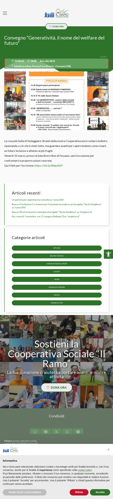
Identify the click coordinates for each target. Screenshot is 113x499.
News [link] (56, 279)
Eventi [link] (57, 271)
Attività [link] (56, 248)
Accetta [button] (100, 492)
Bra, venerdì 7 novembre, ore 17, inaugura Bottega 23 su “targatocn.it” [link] (46, 216)
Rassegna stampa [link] (57, 287)
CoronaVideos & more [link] (57, 264)
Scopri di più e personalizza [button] (24, 492)
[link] (108, 254)
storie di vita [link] (57, 303)
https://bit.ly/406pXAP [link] (49, 165)
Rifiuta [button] (79, 492)
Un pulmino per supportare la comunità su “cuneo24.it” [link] (38, 199)
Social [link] (57, 295)
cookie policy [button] (85, 470)
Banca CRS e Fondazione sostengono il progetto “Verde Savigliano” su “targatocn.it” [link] (52, 212)
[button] (108, 449)
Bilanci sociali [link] (57, 256)
